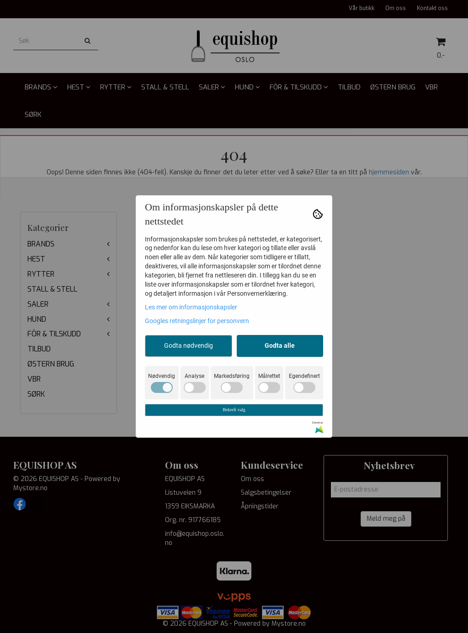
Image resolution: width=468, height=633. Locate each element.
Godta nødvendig (188, 345)
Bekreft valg (234, 409)
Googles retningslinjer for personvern (197, 320)
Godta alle (280, 345)
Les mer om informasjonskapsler (191, 307)
